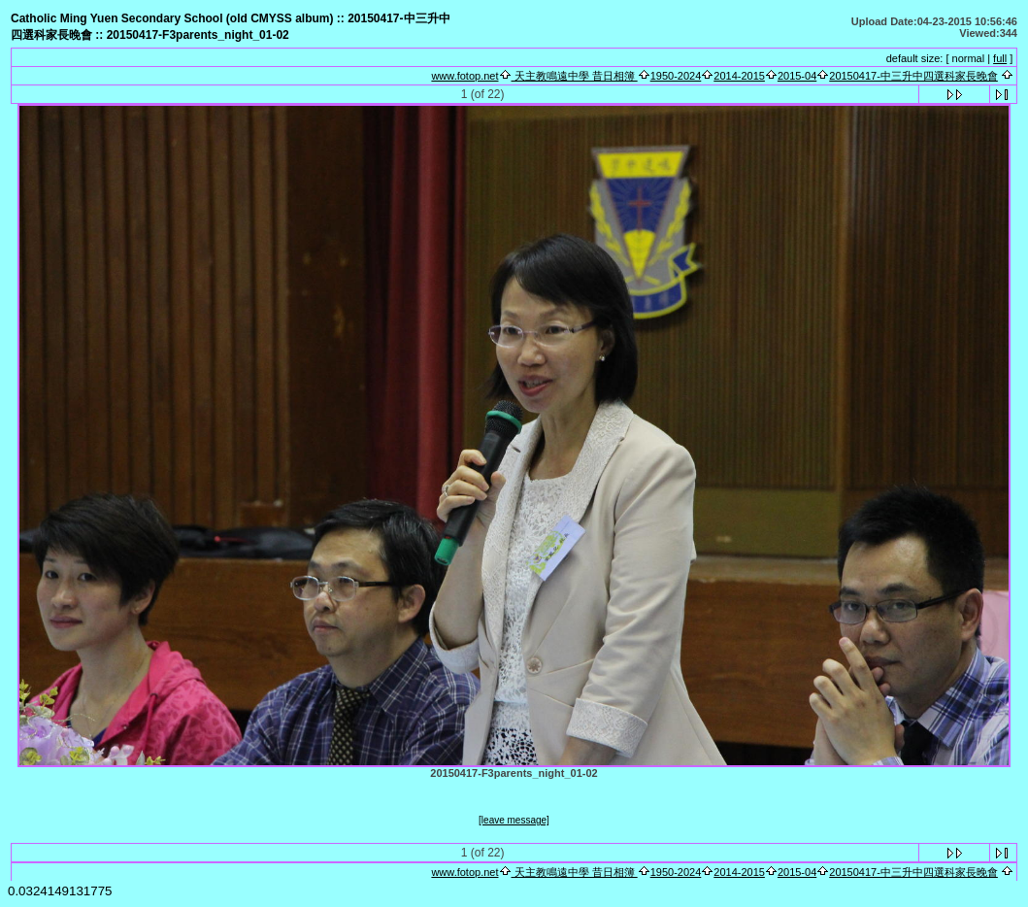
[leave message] (514, 820)
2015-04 (797, 76)
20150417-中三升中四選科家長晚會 (913, 76)
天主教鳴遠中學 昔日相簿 (575, 76)
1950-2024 (676, 76)
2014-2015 (739, 76)
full (1000, 58)
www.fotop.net (464, 76)
